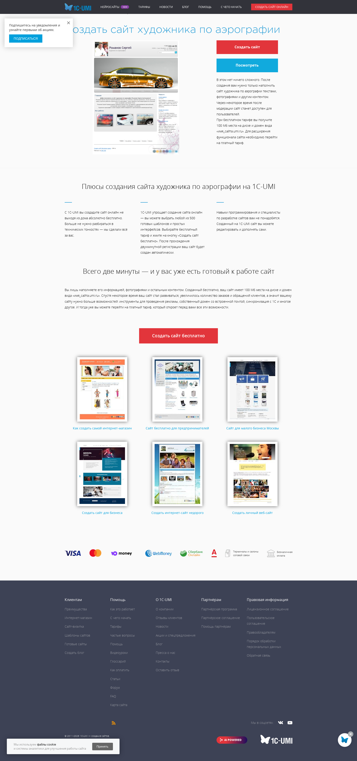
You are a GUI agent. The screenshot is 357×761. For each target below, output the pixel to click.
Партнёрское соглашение (220, 618)
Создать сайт (247, 46)
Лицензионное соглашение (268, 609)
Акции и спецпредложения (175, 635)
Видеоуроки (119, 652)
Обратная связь (258, 655)
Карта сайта (118, 705)
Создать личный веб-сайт (252, 513)
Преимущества (76, 609)
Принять (102, 746)
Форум (115, 687)
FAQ (113, 696)
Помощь (205, 7)
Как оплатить (119, 670)
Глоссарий (118, 661)
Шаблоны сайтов (77, 635)
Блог (185, 7)
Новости (166, 7)
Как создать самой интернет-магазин (102, 428)
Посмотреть (247, 65)
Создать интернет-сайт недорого (177, 513)
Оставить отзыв (167, 670)
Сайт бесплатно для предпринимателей (177, 428)
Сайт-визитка (74, 626)
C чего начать (231, 7)
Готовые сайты (76, 644)
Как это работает (122, 609)
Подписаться (26, 38)
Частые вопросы (122, 635)
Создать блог (74, 652)
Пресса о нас (165, 652)
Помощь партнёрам (216, 626)
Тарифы (144, 7)
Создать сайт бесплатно (178, 336)
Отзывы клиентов (169, 618)
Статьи (115, 679)
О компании (164, 609)
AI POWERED (233, 740)
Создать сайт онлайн (271, 7)
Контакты (162, 661)
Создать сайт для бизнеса (102, 513)
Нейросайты (109, 7)
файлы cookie (46, 744)
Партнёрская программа (219, 609)
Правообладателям (261, 632)
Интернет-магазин (78, 618)
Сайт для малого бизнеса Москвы (252, 428)
